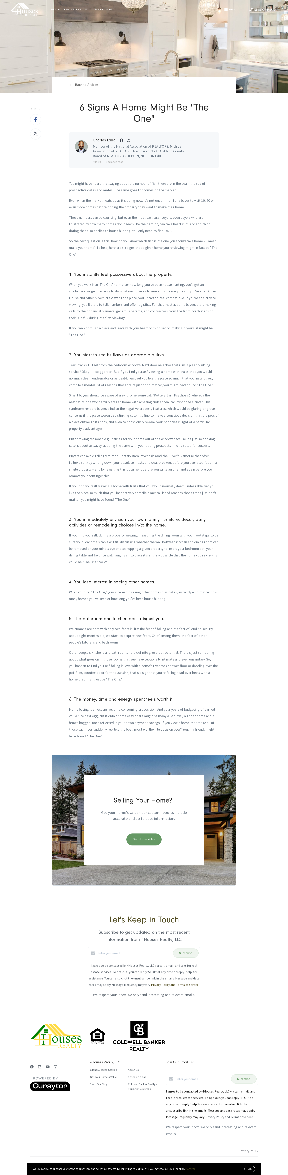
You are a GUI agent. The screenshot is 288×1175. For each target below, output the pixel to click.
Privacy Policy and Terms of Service (175, 985)
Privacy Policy (249, 1151)
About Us (133, 1070)
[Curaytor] (50, 1090)
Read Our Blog (98, 1084)
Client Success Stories (103, 1070)
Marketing (104, 9)
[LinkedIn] (39, 1067)
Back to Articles (87, 84)
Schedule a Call (137, 1077)
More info (190, 1169)
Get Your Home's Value (69, 9)
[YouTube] (48, 1067)
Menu (229, 10)
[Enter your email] (134, 953)
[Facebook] (32, 1067)
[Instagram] (55, 1067)
